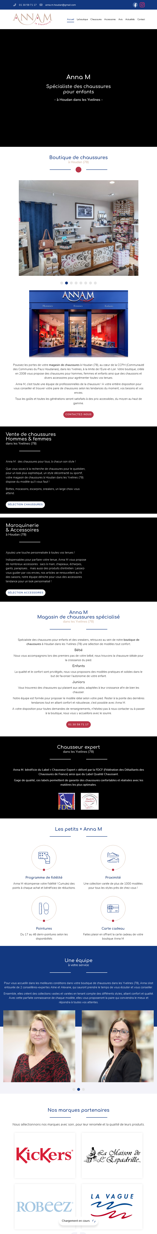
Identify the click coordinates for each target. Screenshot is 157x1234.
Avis (120, 19)
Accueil (70, 19)
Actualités (130, 19)
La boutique (82, 19)
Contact (141, 19)
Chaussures (96, 19)
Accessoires (110, 19)
